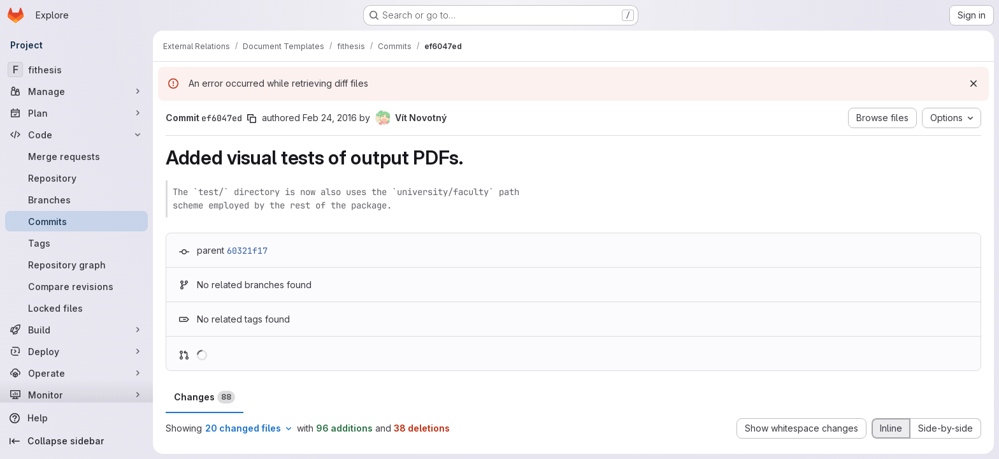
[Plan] (76, 113)
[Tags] (76, 243)
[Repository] (76, 178)
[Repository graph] (76, 264)
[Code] (76, 134)
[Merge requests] (76, 156)
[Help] (76, 418)
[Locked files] (76, 308)
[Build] (76, 329)
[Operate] (76, 373)
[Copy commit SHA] (251, 118)
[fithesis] (76, 69)
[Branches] (76, 199)
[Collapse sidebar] (76, 441)
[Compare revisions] (76, 286)
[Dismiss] (973, 83)
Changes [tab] (204, 397)
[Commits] (76, 221)
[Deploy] (76, 351)
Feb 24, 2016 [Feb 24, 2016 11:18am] (330, 117)
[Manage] (76, 91)
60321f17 (247, 250)
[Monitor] (76, 394)
